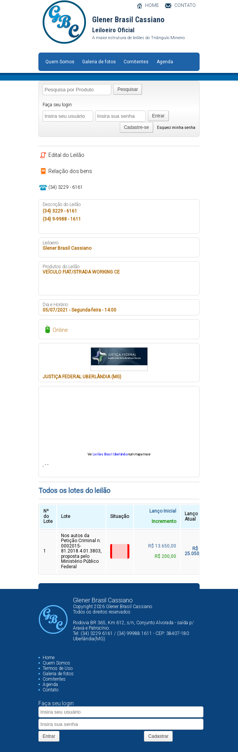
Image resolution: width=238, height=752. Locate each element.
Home (49, 657)
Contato (50, 690)
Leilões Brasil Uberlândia (110, 454)
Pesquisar (127, 89)
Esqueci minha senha (176, 127)
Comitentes (136, 61)
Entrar (158, 116)
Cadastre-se (136, 127)
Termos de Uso (58, 668)
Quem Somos (59, 61)
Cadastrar (158, 736)
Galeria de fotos (99, 61)
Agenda (165, 61)
